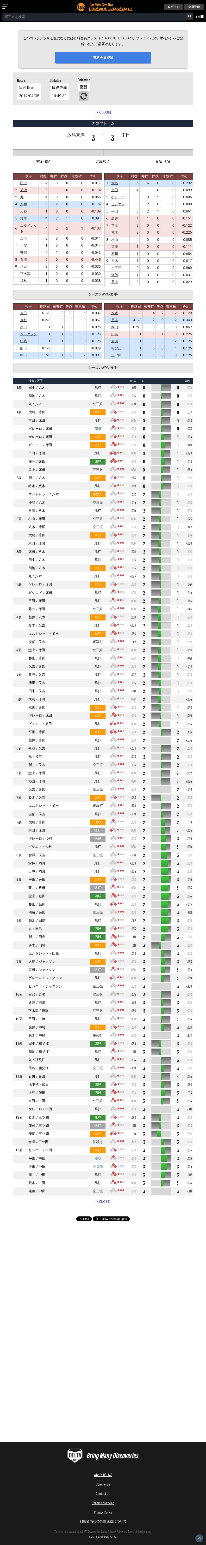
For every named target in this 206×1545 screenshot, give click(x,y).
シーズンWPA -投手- (103, 368)
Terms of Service (103, 1502)
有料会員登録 (103, 57)
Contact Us (103, 1493)
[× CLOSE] (103, 112)
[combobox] (94, 17)
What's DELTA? (103, 1474)
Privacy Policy (103, 1512)
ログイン (173, 7)
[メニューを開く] (6, 7)
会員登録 (194, 7)
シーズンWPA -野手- (103, 294)
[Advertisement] (103, 1266)
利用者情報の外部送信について (103, 1521)
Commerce (103, 1484)
